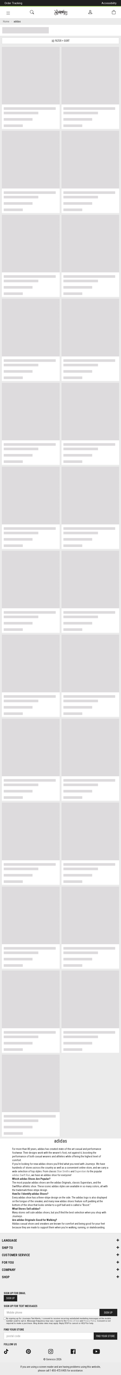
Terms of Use (73, 1321)
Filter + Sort (60, 40)
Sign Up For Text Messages (20, 1306)
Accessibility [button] (109, 3)
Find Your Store (14, 1329)
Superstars (81, 1171)
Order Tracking (13, 3)
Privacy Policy (89, 1321)
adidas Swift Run (21, 1175)
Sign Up (10, 1298)
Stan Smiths (63, 1171)
